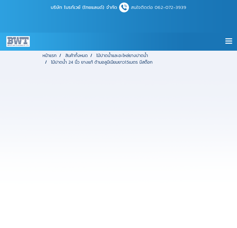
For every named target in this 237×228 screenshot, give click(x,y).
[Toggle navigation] (229, 41)
